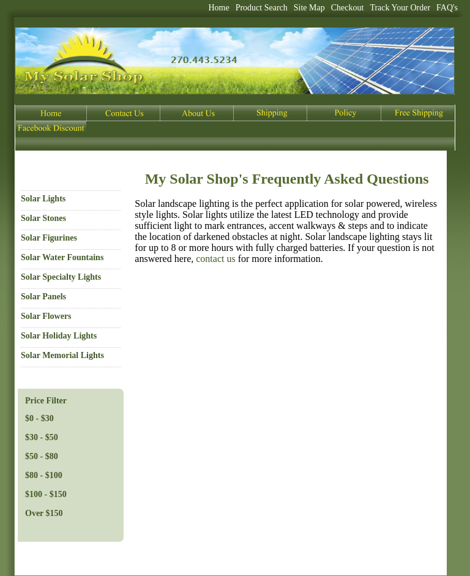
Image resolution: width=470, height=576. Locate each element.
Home (218, 7)
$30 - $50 (41, 437)
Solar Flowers (46, 316)
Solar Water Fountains (62, 257)
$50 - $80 (41, 456)
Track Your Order (400, 7)
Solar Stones (43, 218)
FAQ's (447, 7)
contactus (215, 258)
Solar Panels (43, 296)
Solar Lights (43, 198)
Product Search (262, 7)
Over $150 (44, 513)
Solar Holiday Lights (59, 335)
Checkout (347, 7)
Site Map (309, 7)
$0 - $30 (39, 418)
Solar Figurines (49, 237)
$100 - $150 (46, 494)
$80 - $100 (43, 475)
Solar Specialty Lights (61, 277)
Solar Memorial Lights (62, 355)
